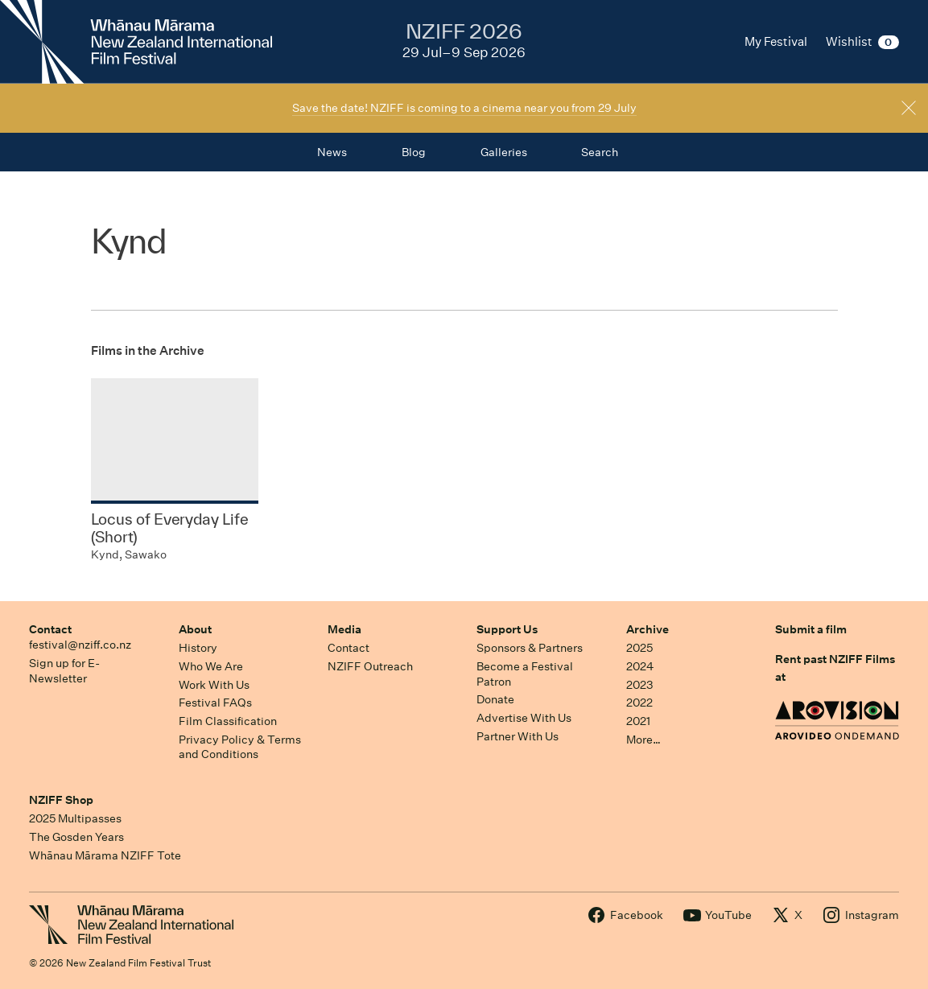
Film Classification (228, 721)
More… (643, 739)
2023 (640, 685)
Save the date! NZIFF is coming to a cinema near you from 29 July (464, 108)
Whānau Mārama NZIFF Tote (105, 855)
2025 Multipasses (75, 818)
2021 (638, 721)
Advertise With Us (523, 718)
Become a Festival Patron (524, 674)
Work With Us (214, 685)
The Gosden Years (76, 837)
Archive (647, 629)
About (195, 629)
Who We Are (211, 666)
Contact (50, 629)
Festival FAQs (215, 702)
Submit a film (811, 629)
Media (344, 629)
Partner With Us (517, 736)
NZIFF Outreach (370, 666)
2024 (640, 666)
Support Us (507, 629)
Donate (495, 699)
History (198, 648)
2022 (639, 702)
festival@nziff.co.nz (80, 644)
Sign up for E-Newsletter (64, 671)
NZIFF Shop (61, 800)
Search (599, 152)
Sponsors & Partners (529, 648)
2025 (639, 648)
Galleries (503, 152)
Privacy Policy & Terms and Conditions (240, 747)
